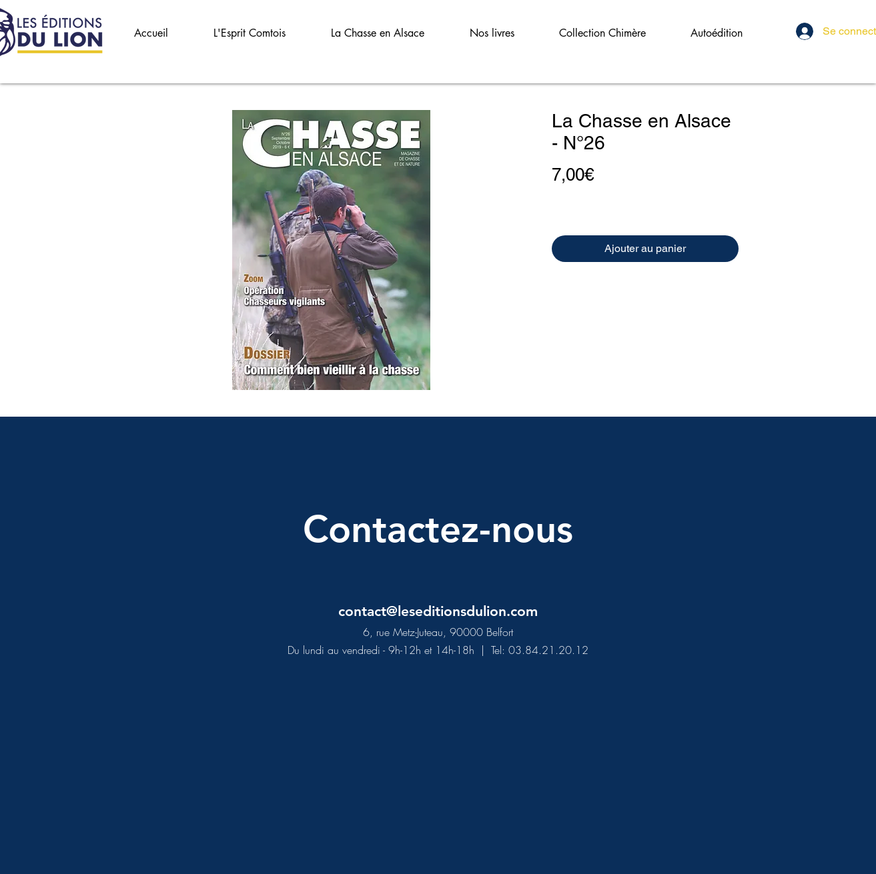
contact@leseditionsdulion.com (438, 611)
